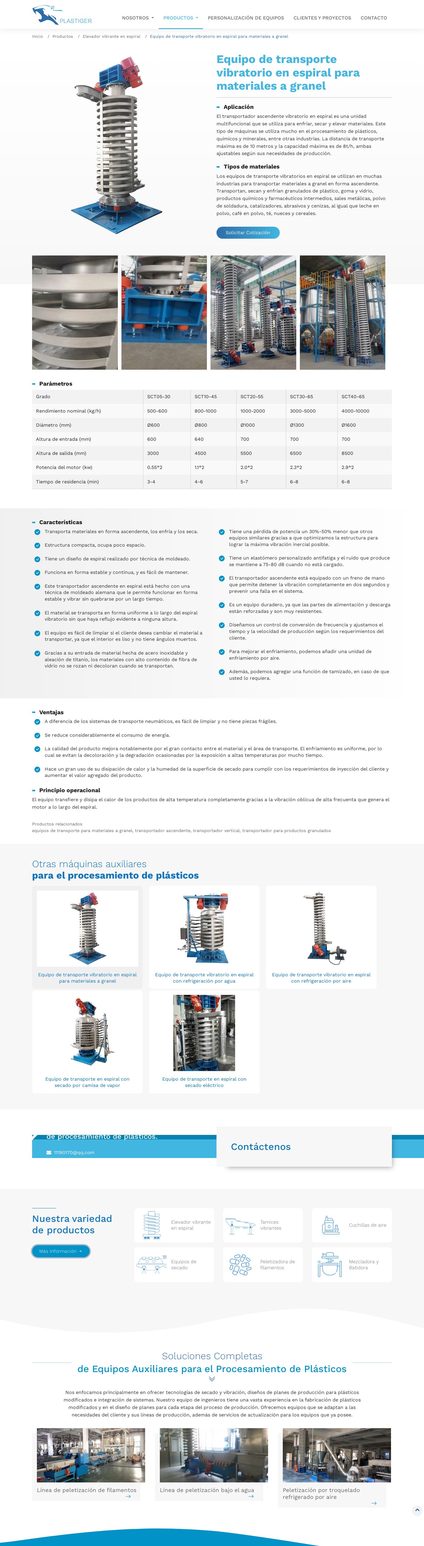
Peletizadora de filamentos (67, 1512)
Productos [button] (179, 18)
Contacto (374, 18)
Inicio (37, 36)
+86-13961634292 (74, 1037)
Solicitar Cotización (249, 233)
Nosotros (241, 1457)
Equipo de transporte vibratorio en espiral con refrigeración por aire (212, 950)
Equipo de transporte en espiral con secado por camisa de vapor (284, 947)
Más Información (61, 1125)
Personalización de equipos (246, 18)
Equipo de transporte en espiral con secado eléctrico (358, 947)
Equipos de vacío (147, 1468)
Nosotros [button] (136, 18)
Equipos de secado (58, 1504)
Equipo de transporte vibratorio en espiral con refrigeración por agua (138, 950)
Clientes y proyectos (322, 18)
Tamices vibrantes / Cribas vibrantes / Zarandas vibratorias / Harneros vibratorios (75, 1474)
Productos (62, 36)
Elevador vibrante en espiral (111, 36)
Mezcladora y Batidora (154, 1459)
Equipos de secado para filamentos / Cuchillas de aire (70, 1492)
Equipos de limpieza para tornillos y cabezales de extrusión (167, 1480)
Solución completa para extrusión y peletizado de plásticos (157, 1498)
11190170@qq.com (74, 1026)
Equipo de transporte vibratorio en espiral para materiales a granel (65, 950)
